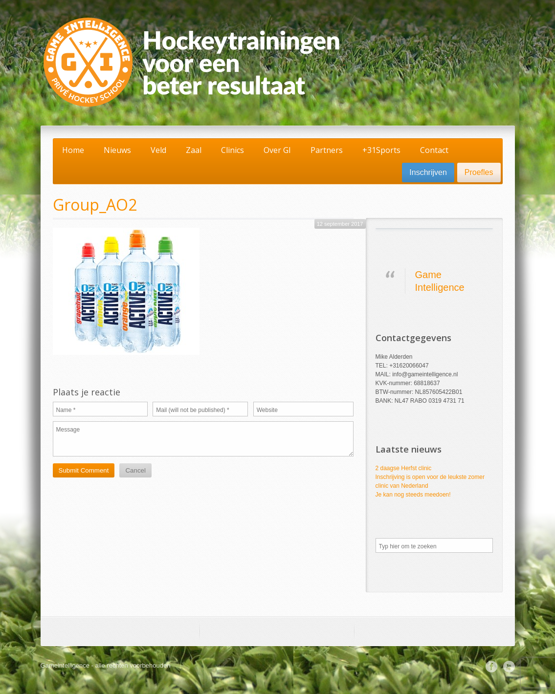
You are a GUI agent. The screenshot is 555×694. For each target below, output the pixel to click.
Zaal (193, 150)
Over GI (277, 150)
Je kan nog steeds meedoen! (413, 494)
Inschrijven (427, 172)
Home (73, 150)
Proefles (479, 172)
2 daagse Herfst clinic (404, 468)
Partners (327, 150)
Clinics (232, 150)
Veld (158, 150)
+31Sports (381, 150)
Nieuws (117, 150)
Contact (434, 150)
